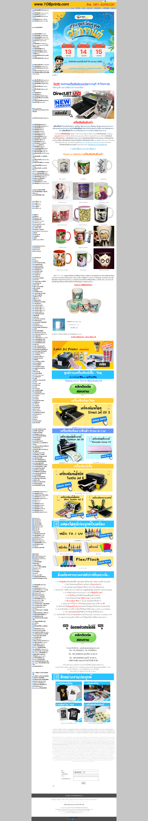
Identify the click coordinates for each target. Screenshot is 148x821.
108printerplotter (93, 799)
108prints (59, 799)
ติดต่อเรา (113, 8)
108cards (87, 799)
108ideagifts (81, 799)
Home (72, 8)
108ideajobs (53, 799)
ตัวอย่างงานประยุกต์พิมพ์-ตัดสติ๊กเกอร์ (97, 723)
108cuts (67, 799)
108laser (63, 799)
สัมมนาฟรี (89, 8)
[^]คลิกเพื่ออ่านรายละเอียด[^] (83, 149)
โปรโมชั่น (78, 8)
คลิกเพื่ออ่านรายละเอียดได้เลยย (97, 144)
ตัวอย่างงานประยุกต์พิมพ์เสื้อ (68, 701)
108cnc (77, 799)
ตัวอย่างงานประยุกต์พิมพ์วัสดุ (97, 701)
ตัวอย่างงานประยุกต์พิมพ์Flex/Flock (68, 723)
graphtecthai (72, 799)
